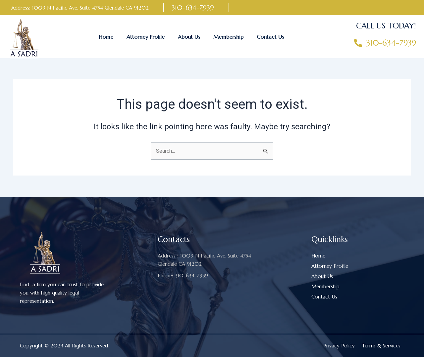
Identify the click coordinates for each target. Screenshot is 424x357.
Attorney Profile (146, 36)
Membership (228, 36)
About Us (189, 36)
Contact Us (270, 36)
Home (106, 36)
